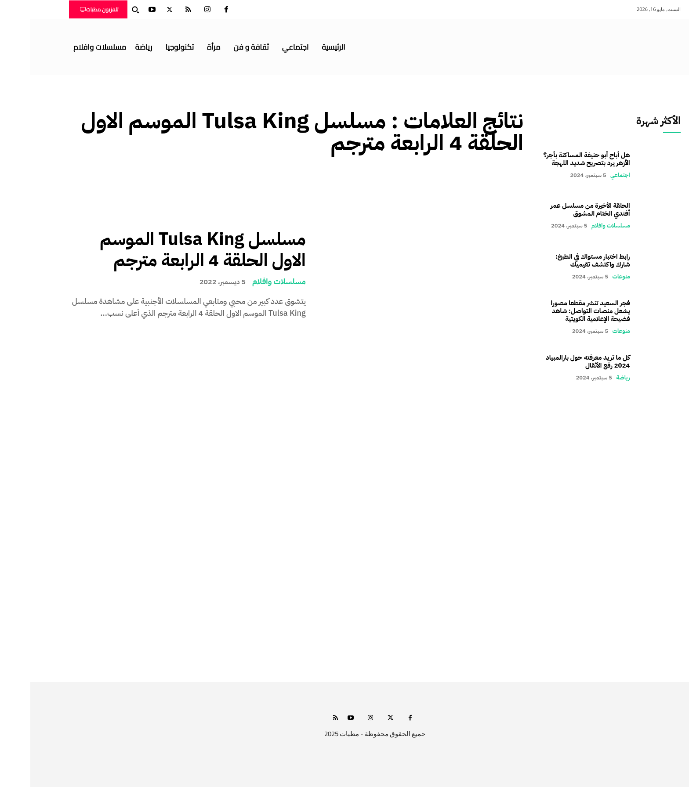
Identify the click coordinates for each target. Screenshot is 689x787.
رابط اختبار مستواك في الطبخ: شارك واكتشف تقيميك (562, 260)
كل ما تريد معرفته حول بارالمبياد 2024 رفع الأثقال (557, 361)
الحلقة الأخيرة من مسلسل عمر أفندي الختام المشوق (560, 209)
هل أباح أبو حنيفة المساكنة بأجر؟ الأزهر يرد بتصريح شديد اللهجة (556, 159)
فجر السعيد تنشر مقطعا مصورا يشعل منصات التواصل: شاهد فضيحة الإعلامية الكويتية (560, 311)
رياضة (592, 377)
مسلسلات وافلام (249, 281)
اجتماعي (590, 175)
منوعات (591, 276)
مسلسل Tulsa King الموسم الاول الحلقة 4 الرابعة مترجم (172, 250)
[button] (105, 10)
